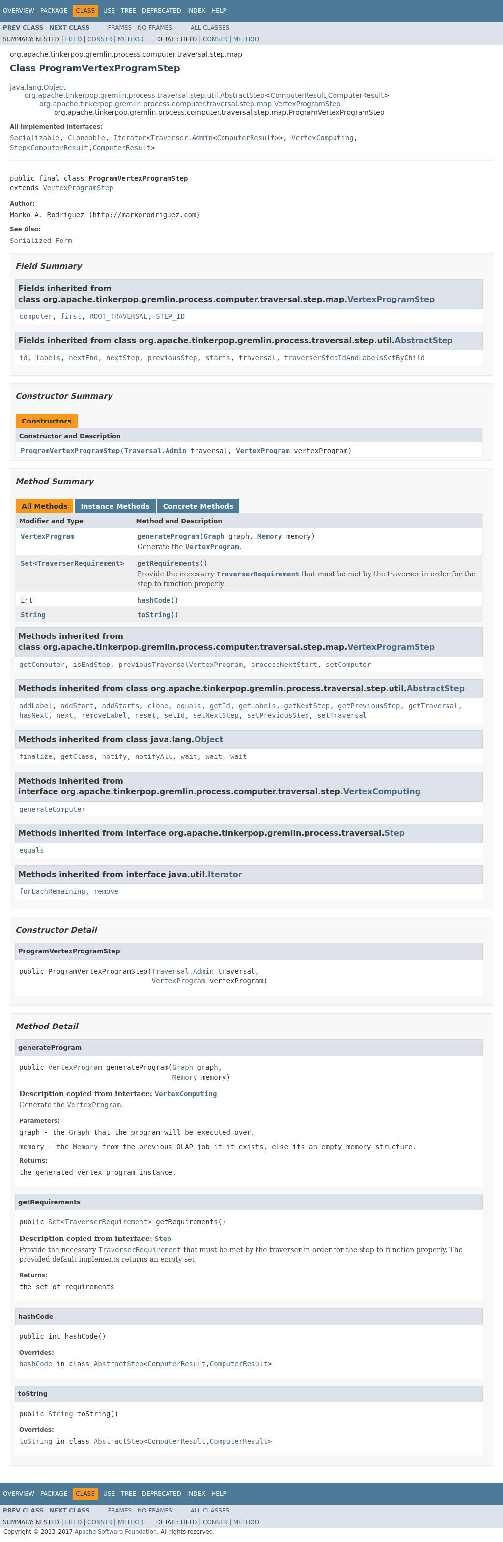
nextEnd (83, 358)
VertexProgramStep (78, 188)
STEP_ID (170, 316)
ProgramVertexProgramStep (70, 450)
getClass (76, 756)
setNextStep (216, 715)
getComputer (42, 664)
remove (106, 891)
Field (73, 39)
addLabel (35, 706)
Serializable (34, 138)
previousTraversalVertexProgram (180, 664)
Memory (269, 536)
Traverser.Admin (182, 138)
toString (154, 615)
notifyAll (153, 756)
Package (53, 10)
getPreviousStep (369, 706)
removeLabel (104, 715)
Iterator (129, 138)
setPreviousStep (278, 715)
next (64, 715)
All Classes (210, 27)
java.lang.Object (38, 87)
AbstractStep (424, 340)
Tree (128, 10)
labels (48, 358)
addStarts (121, 706)
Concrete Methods (198, 506)
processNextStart (284, 664)
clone (157, 706)
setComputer (348, 664)
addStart (76, 706)
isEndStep (92, 664)
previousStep (172, 358)
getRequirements (168, 563)
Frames (120, 27)
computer (35, 316)
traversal (257, 358)
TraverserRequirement (78, 563)
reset (145, 715)
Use (109, 10)
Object (209, 739)
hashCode (154, 600)
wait (189, 756)
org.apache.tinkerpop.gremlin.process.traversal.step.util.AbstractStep (145, 95)
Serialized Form (41, 240)
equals (188, 706)
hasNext (33, 715)
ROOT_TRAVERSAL (118, 316)
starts (217, 358)
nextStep (122, 358)
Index (196, 10)
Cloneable (86, 138)
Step (18, 147)
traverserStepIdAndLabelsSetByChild (354, 358)
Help (218, 10)
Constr (99, 39)
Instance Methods (115, 506)
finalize (35, 756)
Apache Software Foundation (116, 1531)
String (33, 615)
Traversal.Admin (155, 450)
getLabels (257, 706)
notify (114, 756)
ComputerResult (298, 95)
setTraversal (342, 715)
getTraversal (433, 706)
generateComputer (52, 809)
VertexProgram (263, 450)
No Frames (155, 27)
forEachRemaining (52, 891)
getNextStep (307, 706)
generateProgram (168, 536)
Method (131, 39)
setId (174, 715)
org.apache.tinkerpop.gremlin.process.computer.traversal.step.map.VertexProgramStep (190, 104)
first (70, 316)
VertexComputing (322, 138)
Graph (213, 536)
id (23, 358)
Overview (18, 10)
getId (220, 706)
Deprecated (161, 10)
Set (27, 563)
